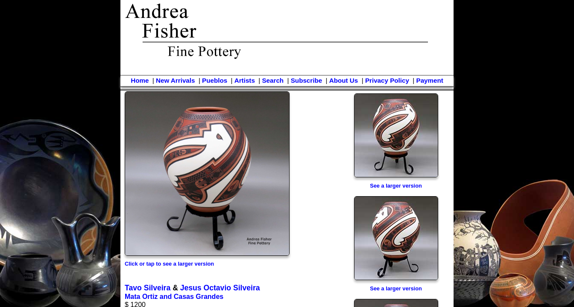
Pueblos (214, 80)
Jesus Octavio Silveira (220, 288)
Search (273, 80)
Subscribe (306, 80)
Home (140, 80)
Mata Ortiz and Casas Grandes (174, 296)
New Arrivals (175, 80)
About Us (343, 80)
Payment (429, 80)
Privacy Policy (387, 80)
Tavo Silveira (147, 288)
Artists (244, 80)
